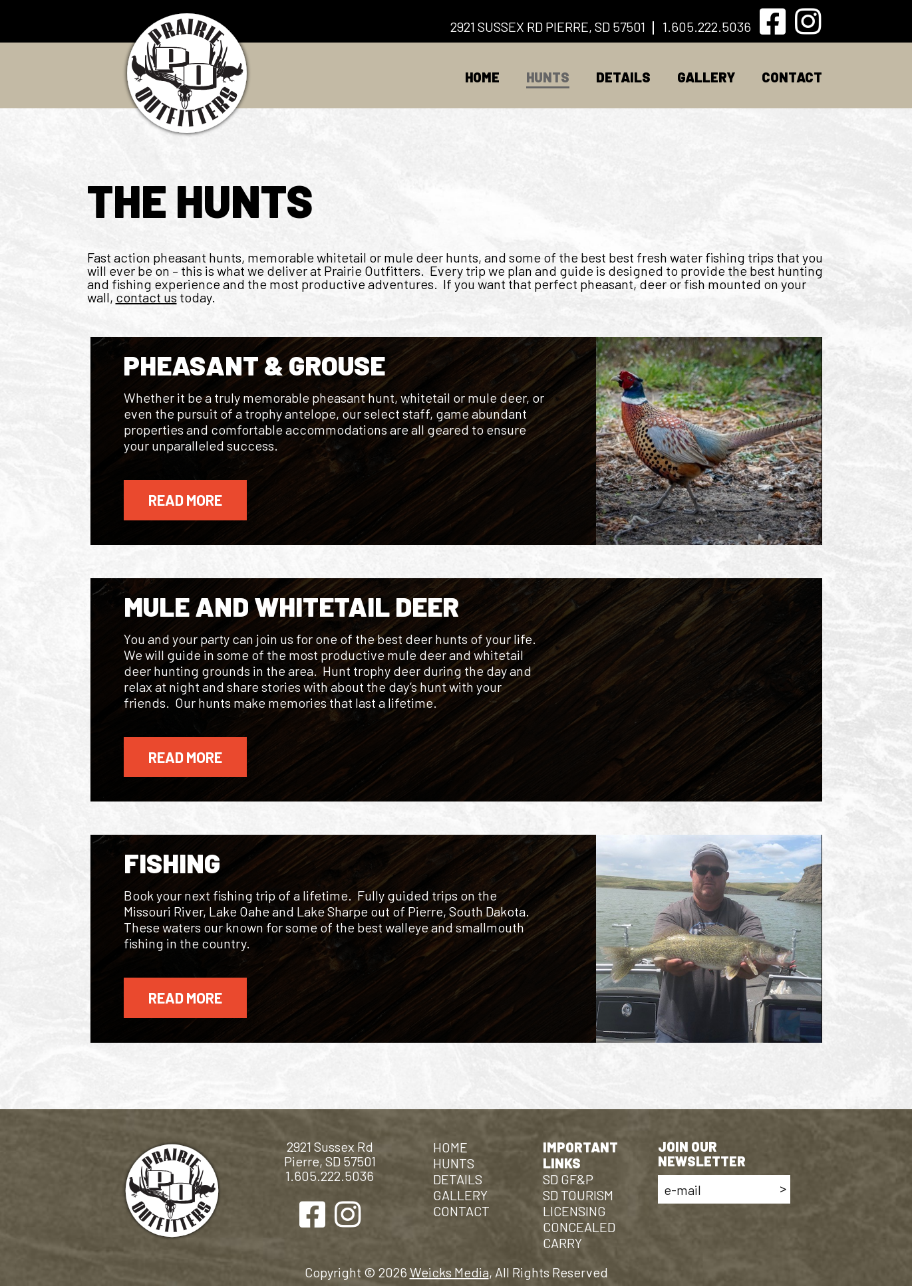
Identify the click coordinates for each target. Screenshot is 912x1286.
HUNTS (547, 77)
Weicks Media (449, 1272)
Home (482, 77)
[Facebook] (773, 22)
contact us (146, 297)
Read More (185, 499)
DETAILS (623, 77)
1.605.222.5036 (707, 26)
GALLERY (706, 77)
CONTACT (792, 77)
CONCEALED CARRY (579, 1235)
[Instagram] (808, 22)
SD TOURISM (578, 1195)
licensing (574, 1211)
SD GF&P (568, 1179)
